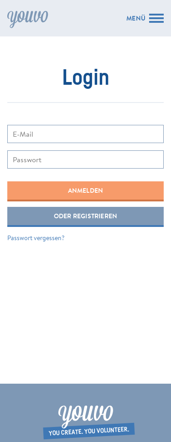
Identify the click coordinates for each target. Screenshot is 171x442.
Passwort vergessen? (36, 237)
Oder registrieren (86, 216)
